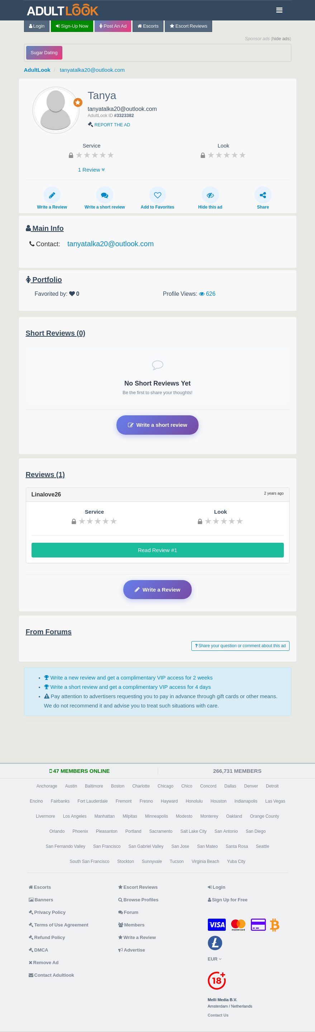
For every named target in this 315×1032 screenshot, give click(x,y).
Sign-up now (72, 26)
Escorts (148, 26)
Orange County (264, 816)
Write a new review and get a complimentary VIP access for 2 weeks (128, 677)
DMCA (38, 950)
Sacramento (160, 831)
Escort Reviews (188, 26)
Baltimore (94, 786)
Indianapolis (245, 801)
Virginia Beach (205, 861)
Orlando (57, 831)
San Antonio (226, 831)
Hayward (169, 801)
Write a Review (52, 197)
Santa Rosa (237, 846)
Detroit (272, 786)
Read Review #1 (157, 550)
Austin (71, 786)
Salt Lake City (193, 831)
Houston (219, 801)
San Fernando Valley (66, 846)
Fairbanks (60, 801)
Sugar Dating (44, 52)
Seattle (262, 846)
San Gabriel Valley (145, 846)
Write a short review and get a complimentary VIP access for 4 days (127, 687)
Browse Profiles (138, 899)
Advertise (131, 950)
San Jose (180, 846)
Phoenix (80, 831)
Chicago (165, 786)
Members (131, 925)
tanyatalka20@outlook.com (92, 70)
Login (37, 26)
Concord (208, 786)
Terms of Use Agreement (59, 925)
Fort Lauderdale (92, 801)
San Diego (256, 831)
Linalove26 (46, 494)
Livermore (45, 816)
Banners (41, 899)
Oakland (234, 816)
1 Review (91, 169)
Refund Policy (47, 937)
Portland (133, 831)
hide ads (281, 38)
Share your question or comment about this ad (240, 646)
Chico (186, 786)
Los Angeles (75, 816)
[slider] (95, 154)
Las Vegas (275, 801)
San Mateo (207, 846)
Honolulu (194, 801)
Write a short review (105, 197)
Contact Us (218, 1015)
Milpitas (130, 816)
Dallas (230, 786)
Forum (128, 912)
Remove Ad (44, 962)
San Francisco (106, 846)
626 (207, 293)
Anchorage (47, 786)
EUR (214, 959)
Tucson (177, 861)
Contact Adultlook (51, 975)
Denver (251, 786)
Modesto (184, 816)
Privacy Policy (47, 912)
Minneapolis (156, 816)
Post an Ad (113, 26)
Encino (36, 801)
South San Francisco (89, 861)
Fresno (146, 801)
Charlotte (141, 786)
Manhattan (104, 816)
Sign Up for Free (228, 899)
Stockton (125, 861)
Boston (117, 786)
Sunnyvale (152, 861)
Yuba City (236, 861)
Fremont (124, 801)
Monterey (209, 816)
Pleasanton (107, 831)
